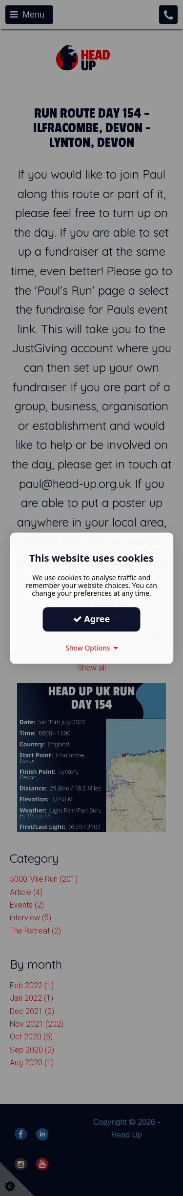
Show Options (91, 647)
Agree (91, 619)
